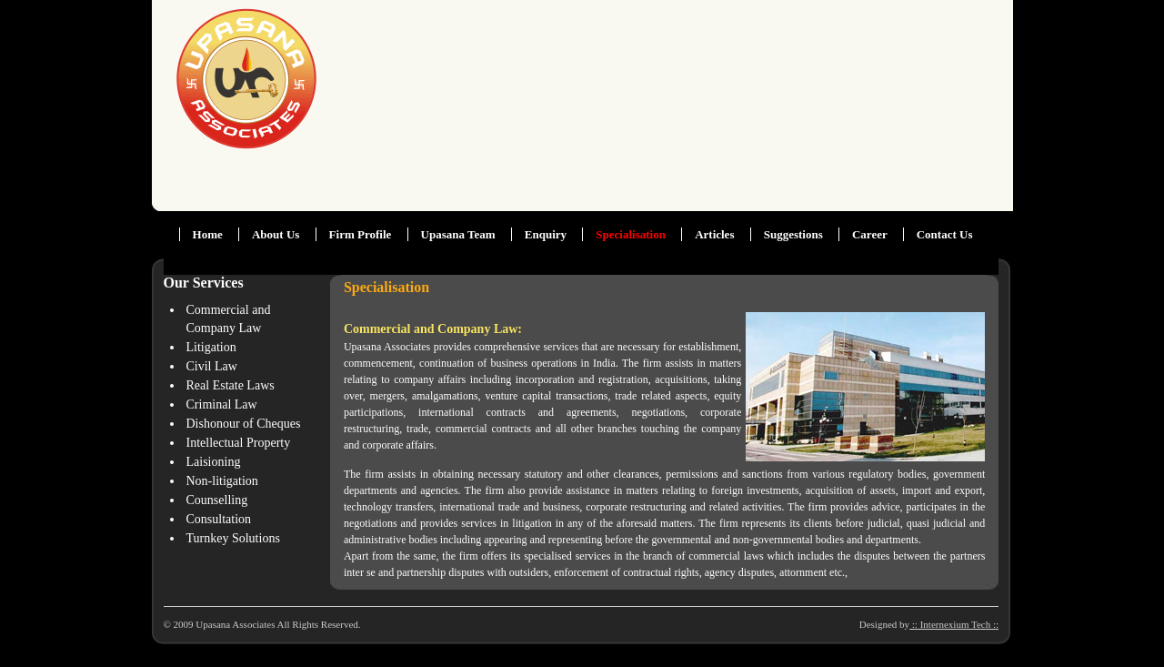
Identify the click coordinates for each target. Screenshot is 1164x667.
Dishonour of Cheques (243, 423)
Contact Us (945, 234)
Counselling (217, 500)
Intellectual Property (238, 443)
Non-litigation (222, 481)
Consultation (219, 519)
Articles (714, 234)
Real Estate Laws (230, 385)
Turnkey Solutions (233, 538)
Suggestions (793, 234)
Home (208, 234)
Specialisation (631, 234)
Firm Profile (360, 234)
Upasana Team (458, 234)
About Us (275, 234)
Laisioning (213, 462)
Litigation (211, 347)
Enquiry (546, 234)
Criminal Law (221, 404)
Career (871, 234)
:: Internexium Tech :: (953, 624)
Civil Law (211, 366)
